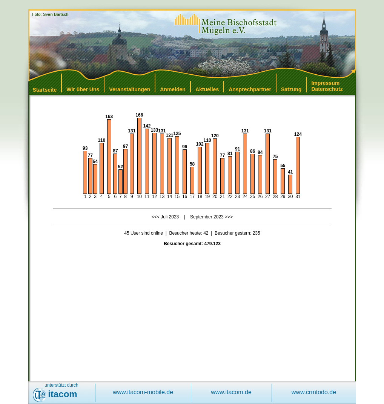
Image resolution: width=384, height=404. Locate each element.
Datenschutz (327, 89)
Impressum (325, 83)
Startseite (45, 90)
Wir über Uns (82, 89)
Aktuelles (207, 89)
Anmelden (173, 89)
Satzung (291, 89)
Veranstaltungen (129, 89)
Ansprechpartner (250, 89)
